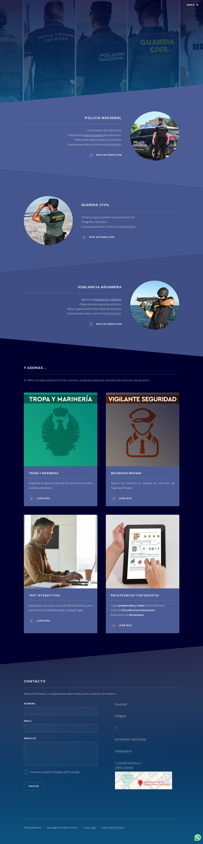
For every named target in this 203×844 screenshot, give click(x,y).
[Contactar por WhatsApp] (197, 838)
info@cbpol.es (123, 751)
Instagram (120, 716)
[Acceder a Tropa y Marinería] (60, 429)
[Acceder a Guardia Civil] (48, 220)
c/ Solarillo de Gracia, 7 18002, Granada (143, 775)
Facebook (121, 704)
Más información (109, 155)
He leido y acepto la (55, 772)
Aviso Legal (90, 827)
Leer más (43, 498)
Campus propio (112, 144)
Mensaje (30, 738)
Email (28, 721)
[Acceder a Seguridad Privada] (142, 429)
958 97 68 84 (138, 739)
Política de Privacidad (66, 772)
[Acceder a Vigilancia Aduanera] (154, 305)
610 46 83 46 (122, 739)
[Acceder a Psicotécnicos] (60, 551)
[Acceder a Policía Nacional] (154, 135)
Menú (191, 5)
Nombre (29, 703)
